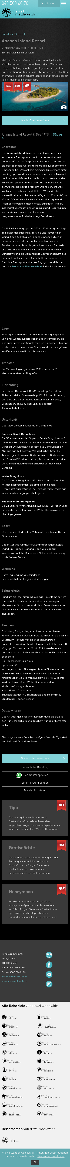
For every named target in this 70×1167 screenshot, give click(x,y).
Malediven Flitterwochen (27, 266)
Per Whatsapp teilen (36, 775)
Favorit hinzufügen (35, 790)
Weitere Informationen (51, 1156)
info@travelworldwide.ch (14, 976)
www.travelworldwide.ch (14, 981)
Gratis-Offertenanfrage (43, 121)
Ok (35, 1162)
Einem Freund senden (35, 783)
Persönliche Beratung (35, 767)
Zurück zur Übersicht (13, 34)
